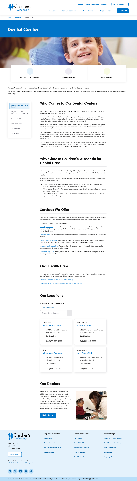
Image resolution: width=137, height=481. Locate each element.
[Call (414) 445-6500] (88, 341)
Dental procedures (46, 227)
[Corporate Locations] (50, 443)
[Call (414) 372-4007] (88, 369)
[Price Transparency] (80, 452)
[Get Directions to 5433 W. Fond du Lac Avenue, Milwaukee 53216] (92, 333)
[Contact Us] (15, 454)
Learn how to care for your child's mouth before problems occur (62, 283)
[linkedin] (20, 471)
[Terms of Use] (108, 452)
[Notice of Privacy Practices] (113, 438)
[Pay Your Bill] (78, 438)
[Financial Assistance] (80, 443)
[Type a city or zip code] (53, 313)
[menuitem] (19, 106)
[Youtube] (26, 471)
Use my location (47, 307)
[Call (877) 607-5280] (54, 341)
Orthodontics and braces (48, 240)
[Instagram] (15, 471)
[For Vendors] (48, 438)
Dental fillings (45, 235)
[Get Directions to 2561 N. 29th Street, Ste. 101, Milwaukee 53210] (92, 361)
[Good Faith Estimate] (80, 457)
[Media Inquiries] (49, 452)
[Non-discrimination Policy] (112, 443)
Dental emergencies (47, 252)
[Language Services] (110, 457)
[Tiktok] (31, 471)
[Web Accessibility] (110, 448)
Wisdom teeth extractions (49, 246)
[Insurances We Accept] (81, 448)
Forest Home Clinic (56, 325)
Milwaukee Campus (56, 353)
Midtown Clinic (90, 325)
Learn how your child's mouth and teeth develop (56, 280)
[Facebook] (10, 471)
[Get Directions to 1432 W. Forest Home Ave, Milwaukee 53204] (58, 333)
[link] (80, 4)
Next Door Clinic (90, 353)
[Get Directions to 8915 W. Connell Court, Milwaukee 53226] (58, 361)
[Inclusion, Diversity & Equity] (52, 448)
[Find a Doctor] (48, 415)
